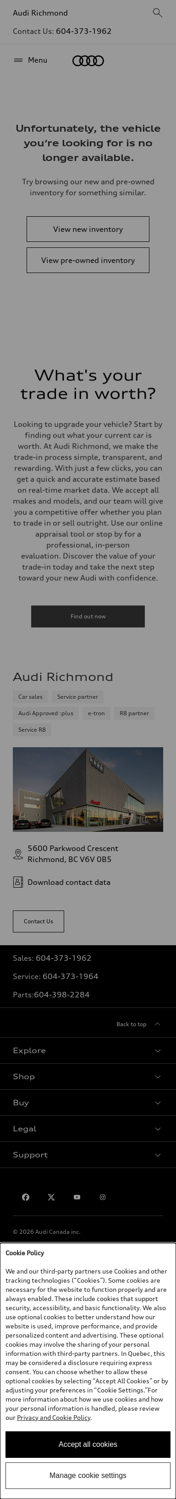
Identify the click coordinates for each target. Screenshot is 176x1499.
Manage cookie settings (88, 1475)
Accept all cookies (88, 1444)
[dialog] (88, 1371)
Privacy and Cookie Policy (53, 1417)
